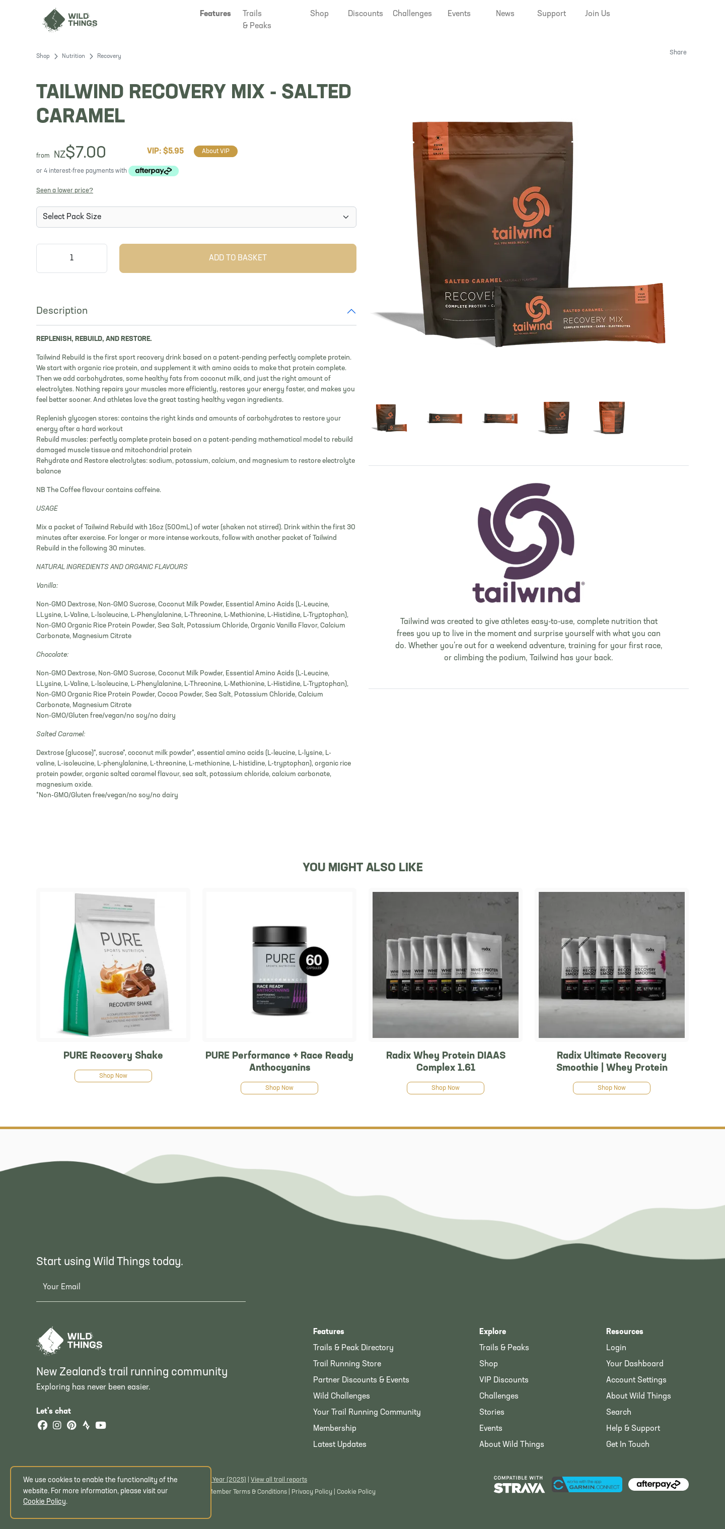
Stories (491, 1413)
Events (490, 1429)
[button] (215, 14)
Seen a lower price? (64, 190)
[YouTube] (101, 1426)
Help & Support (633, 1429)
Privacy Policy (312, 1492)
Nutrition (73, 56)
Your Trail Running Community (367, 1413)
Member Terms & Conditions (247, 1492)
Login (616, 1348)
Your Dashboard (635, 1364)
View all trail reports (279, 1480)
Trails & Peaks (504, 1348)
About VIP (216, 151)
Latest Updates (340, 1445)
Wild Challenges (341, 1397)
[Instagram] (57, 1426)
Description (62, 311)
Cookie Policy (356, 1492)
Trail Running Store (347, 1364)
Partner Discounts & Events (361, 1380)
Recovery (109, 56)
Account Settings (636, 1380)
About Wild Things (511, 1445)
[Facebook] (42, 1426)
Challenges (499, 1397)
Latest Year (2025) (219, 1480)
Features (328, 1332)
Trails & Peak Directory (353, 1348)
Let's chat (59, 1412)
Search (618, 1413)
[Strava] (86, 1426)
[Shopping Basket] (673, 13)
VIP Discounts (504, 1380)
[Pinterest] (71, 1426)
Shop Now (113, 1076)
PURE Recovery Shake (113, 1056)
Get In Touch (627, 1445)
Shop (43, 56)
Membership (334, 1429)
